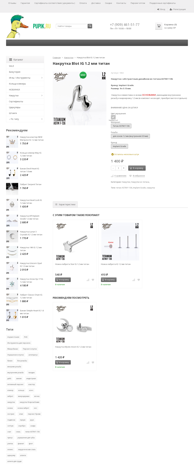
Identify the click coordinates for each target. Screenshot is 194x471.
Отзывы (12, 3)
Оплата (83, 3)
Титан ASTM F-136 (121, 126)
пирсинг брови (34, 414)
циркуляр (11, 455)
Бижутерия (14, 71)
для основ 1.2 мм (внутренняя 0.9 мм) (130, 136)
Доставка (95, 3)
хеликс (10, 449)
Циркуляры (14, 107)
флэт (31, 443)
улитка (10, 443)
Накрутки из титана (140, 182)
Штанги (13, 113)
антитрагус (33, 355)
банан (9, 361)
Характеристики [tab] (65, 204)
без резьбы (22, 361)
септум (10, 426)
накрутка (151, 187)
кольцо (21, 390)
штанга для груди (14, 461)
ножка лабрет (23, 408)
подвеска (11, 420)
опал (21, 414)
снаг (9, 431)
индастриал (31, 378)
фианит (21, 443)
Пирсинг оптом (138, 3)
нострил (10, 414)
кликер (10, 390)
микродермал (23, 396)
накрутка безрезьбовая (29, 402)
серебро (21, 426)
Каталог (16, 59)
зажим (19, 378)
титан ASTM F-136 (124, 187)
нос (35, 408)
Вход (161, 9)
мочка (36, 396)
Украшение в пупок (15, 355)
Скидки (108, 3)
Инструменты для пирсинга (18, 343)
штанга (23, 455)
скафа (32, 426)
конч (31, 390)
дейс (9, 378)
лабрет (10, 396)
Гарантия (25, 3)
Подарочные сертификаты (163, 3)
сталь (18, 431)
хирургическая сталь (27, 449)
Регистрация (178, 9)
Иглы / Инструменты (19, 77)
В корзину (136, 168)
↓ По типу (14, 119)
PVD (25, 337)
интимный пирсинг (15, 384)
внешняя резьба (14, 366)
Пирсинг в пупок (30, 349)
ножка (10, 408)
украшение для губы (26, 437)
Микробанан (12, 349)
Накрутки (68, 57)
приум (22, 420)
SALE (11, 65)
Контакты (121, 3)
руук (32, 420)
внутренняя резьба (15, 372)
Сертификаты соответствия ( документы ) (54, 3)
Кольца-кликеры (17, 83)
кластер (31, 384)
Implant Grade (119, 146)
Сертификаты (16, 101)
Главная (57, 57)
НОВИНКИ (14, 89)
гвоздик (31, 372)
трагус (10, 437)
